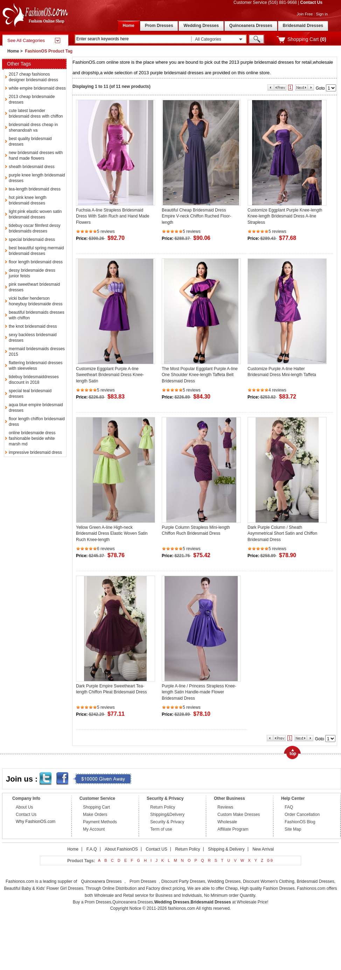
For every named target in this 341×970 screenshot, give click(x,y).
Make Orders (95, 814)
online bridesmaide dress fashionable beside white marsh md (32, 438)
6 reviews (106, 548)
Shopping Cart (96, 807)
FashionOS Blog (300, 821)
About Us (24, 807)
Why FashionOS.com (35, 821)
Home (13, 51)
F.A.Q (91, 849)
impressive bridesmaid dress (35, 452)
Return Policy (162, 807)
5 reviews (106, 231)
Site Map (293, 829)
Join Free (305, 14)
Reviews (225, 807)
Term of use (161, 829)
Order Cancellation (302, 814)
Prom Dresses (143, 881)
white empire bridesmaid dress (37, 88)
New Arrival (263, 849)
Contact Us (311, 2)
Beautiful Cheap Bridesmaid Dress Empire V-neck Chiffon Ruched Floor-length (196, 216)
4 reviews (277, 390)
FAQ (289, 807)
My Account (94, 829)
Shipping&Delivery (167, 814)
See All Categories (26, 40)
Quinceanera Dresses (101, 881)
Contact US (156, 849)
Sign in (322, 14)
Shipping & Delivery (226, 849)
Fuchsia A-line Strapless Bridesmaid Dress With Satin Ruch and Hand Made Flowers (112, 216)
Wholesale (227, 821)
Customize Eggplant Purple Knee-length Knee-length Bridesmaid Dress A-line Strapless (285, 216)
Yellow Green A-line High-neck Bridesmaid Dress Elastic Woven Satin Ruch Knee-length (112, 533)
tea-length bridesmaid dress (35, 189)
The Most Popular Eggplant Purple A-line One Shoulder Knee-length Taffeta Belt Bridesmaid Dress (200, 374)
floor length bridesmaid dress (36, 261)
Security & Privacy (167, 821)
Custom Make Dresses (238, 814)
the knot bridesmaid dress (33, 326)
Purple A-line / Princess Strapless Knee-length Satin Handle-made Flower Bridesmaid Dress (199, 692)
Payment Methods (100, 821)
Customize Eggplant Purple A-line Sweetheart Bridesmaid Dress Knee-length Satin (110, 374)
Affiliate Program (232, 829)
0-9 (270, 860)
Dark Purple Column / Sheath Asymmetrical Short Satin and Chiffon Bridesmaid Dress (282, 533)
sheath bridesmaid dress (32, 166)
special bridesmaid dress (32, 239)
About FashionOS (121, 849)
